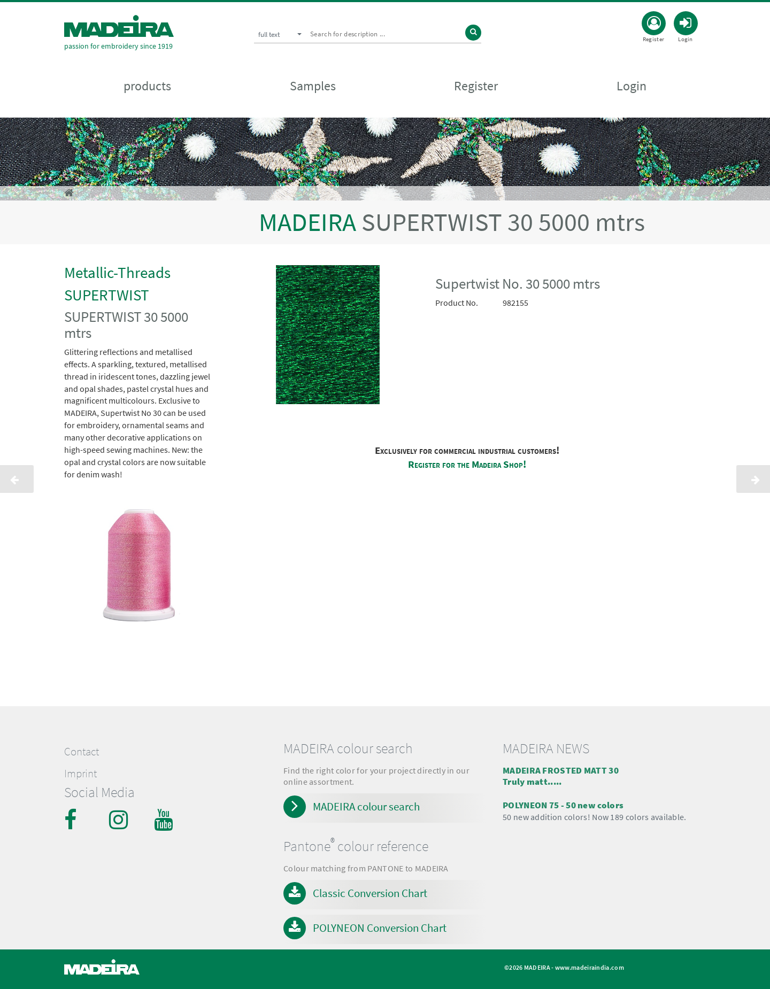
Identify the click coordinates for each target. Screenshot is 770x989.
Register (476, 86)
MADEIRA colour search (366, 806)
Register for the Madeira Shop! (467, 464)
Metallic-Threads (117, 272)
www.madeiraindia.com (589, 967)
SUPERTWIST (106, 295)
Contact (81, 752)
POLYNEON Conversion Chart (379, 928)
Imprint (80, 774)
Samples (313, 86)
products (147, 86)
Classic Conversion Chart (370, 893)
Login (631, 86)
